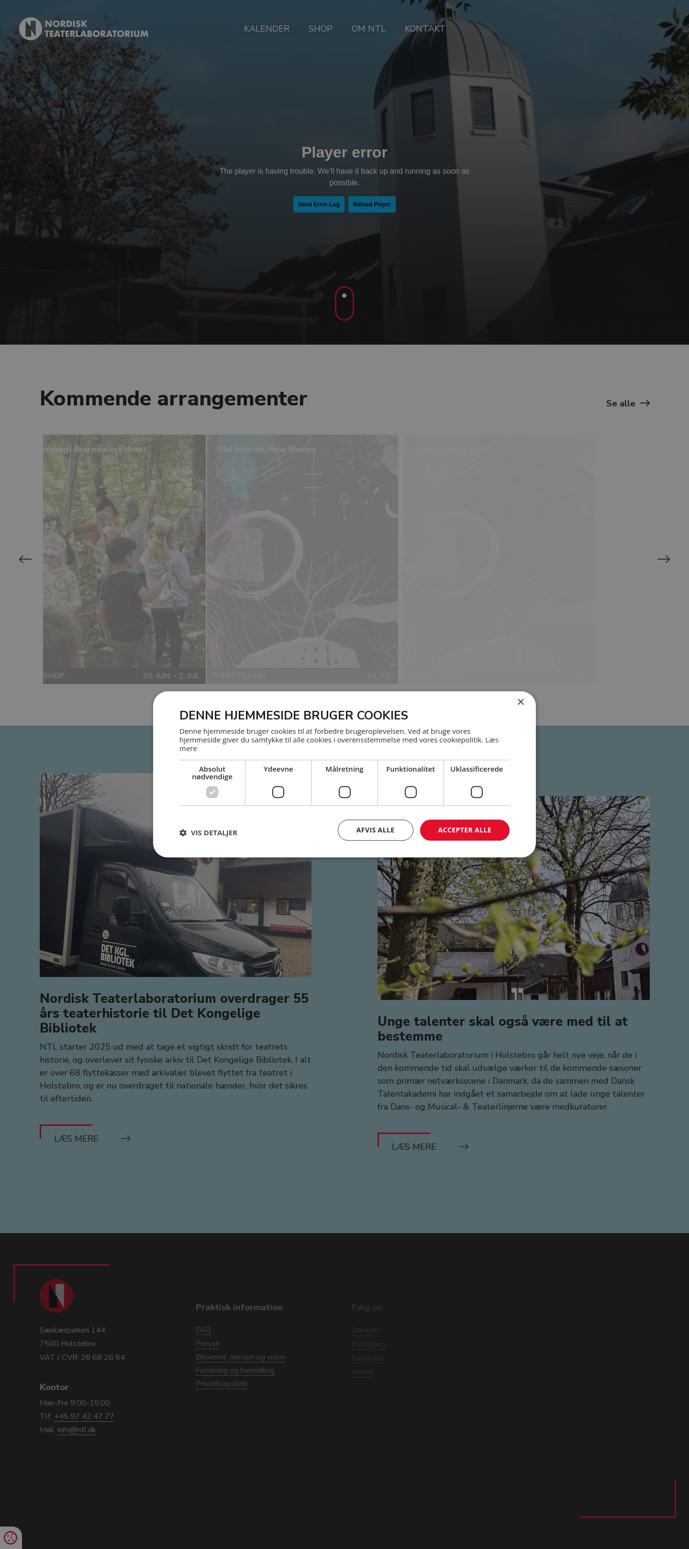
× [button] (520, 702)
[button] (208, 832)
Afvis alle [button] (375, 829)
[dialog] (344, 774)
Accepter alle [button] (464, 829)
